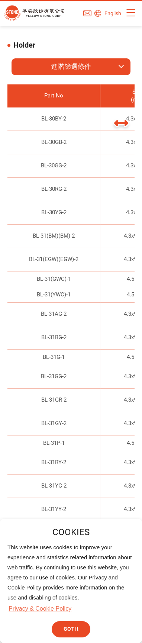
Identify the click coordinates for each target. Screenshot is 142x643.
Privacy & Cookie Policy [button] (40, 608)
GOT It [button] (71, 629)
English (112, 13)
